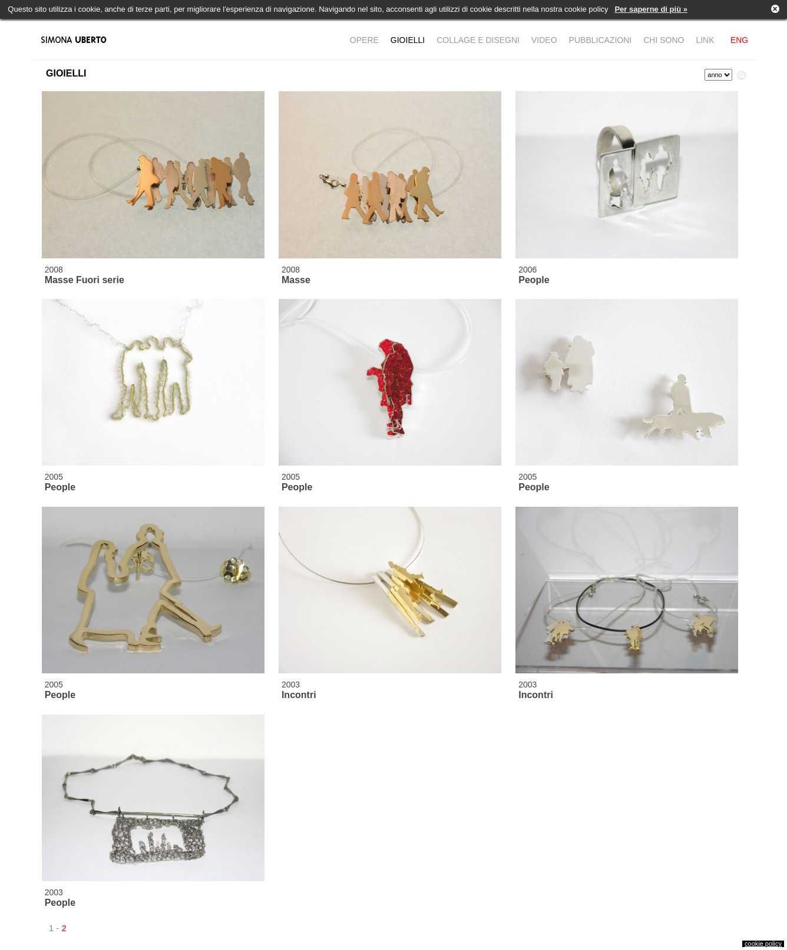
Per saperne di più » (650, 9)
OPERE (364, 40)
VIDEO (544, 40)
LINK (705, 40)
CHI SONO (663, 40)
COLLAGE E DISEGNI (478, 40)
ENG (739, 40)
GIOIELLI (408, 40)
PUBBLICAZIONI (600, 40)
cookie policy (763, 943)
